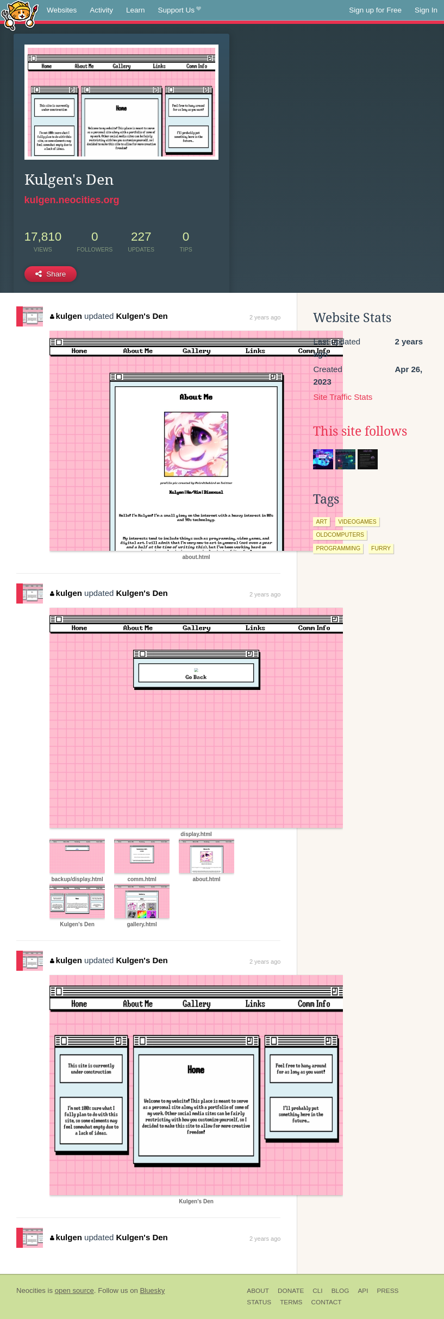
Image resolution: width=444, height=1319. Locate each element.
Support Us (179, 10)
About (258, 1291)
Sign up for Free (375, 10)
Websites (62, 10)
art (321, 521)
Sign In (426, 10)
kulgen (66, 316)
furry (381, 548)
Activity (101, 10)
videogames (357, 521)
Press (387, 1291)
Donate (291, 1291)
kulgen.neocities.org (72, 199)
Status (259, 1302)
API (363, 1291)
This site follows (360, 431)
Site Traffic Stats (342, 396)
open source (74, 1290)
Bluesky (152, 1290)
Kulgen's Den (141, 316)
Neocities (31, 1290)
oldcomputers (340, 534)
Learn (135, 10)
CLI (317, 1291)
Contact (326, 1302)
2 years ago (264, 317)
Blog (340, 1291)
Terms (291, 1302)
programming (338, 548)
